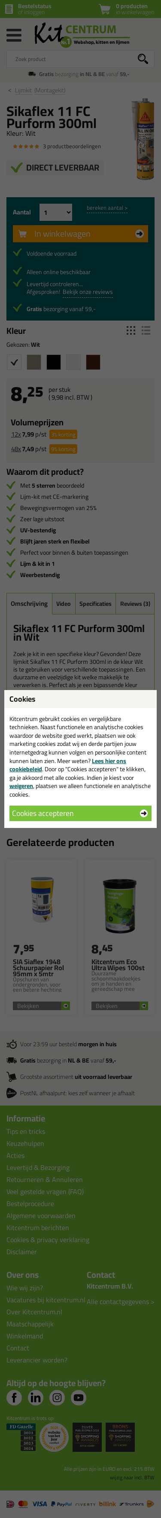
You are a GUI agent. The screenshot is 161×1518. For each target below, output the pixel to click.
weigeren (21, 785)
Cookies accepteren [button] (42, 813)
